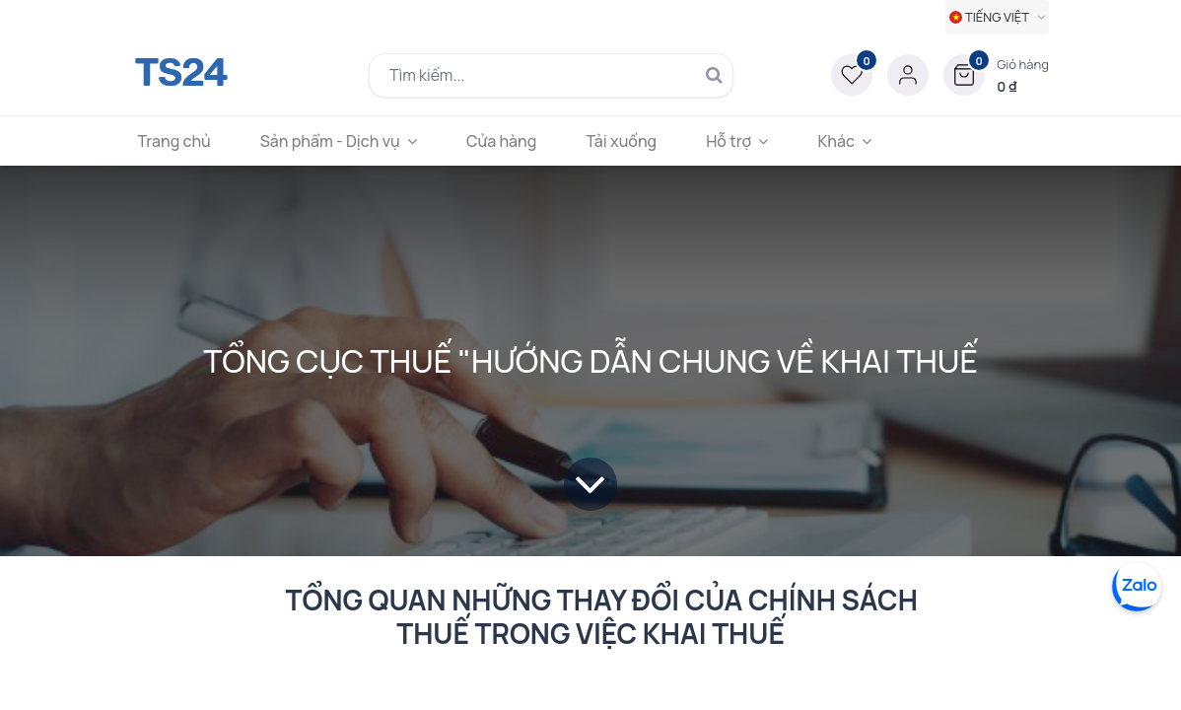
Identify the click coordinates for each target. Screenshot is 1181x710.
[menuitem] (183, 141)
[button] (996, 75)
